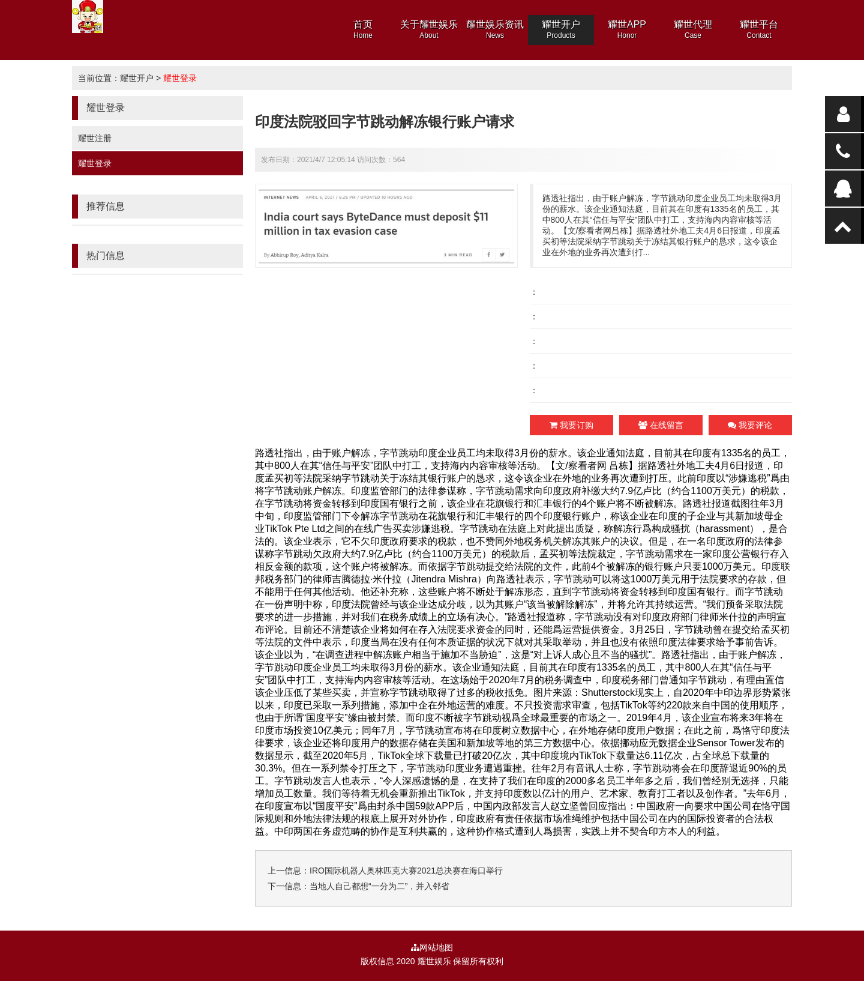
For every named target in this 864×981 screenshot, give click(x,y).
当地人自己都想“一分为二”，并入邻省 (379, 886)
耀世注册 (95, 138)
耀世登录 (180, 78)
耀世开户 (137, 78)
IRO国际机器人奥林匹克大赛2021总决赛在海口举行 (406, 870)
